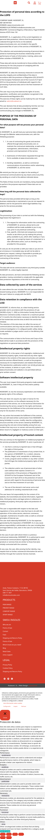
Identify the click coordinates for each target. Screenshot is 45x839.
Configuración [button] (7, 706)
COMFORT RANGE (9, 611)
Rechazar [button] (23, 706)
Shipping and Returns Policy (12, 638)
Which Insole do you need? (12, 645)
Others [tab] (2, 822)
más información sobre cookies (12, 703)
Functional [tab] (4, 810)
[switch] (0, 755)
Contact (5, 631)
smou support (7, 655)
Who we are (7, 625)
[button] (15, 2)
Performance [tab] (5, 753)
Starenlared (33, 685)
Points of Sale (7, 628)
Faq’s (4, 635)
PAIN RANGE (7, 605)
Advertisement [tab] (5, 779)
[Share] (15, 834)
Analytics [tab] (3, 765)
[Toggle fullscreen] (9, 834)
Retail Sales (7, 651)
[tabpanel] (22, 760)
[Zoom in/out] (3, 834)
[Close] (5, 715)
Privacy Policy (7, 665)
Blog (4, 648)
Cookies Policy (7, 668)
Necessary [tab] (4, 793)
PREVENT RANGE (8, 608)
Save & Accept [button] (5, 831)
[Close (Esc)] (21, 834)
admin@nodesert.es (13, 101)
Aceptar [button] (16, 706)
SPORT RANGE (8, 615)
